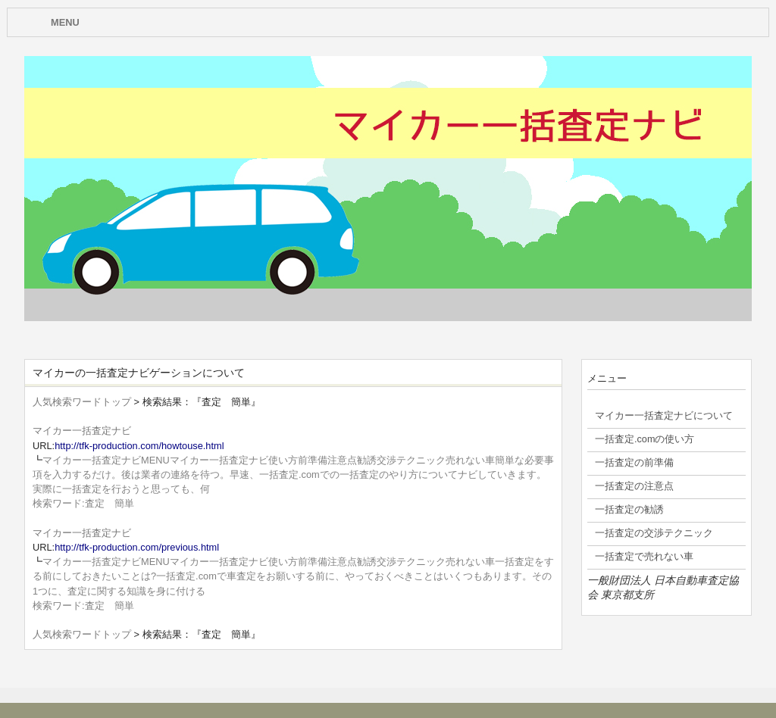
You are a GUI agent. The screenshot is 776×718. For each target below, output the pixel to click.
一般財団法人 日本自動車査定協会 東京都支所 (663, 587)
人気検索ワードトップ (82, 401)
